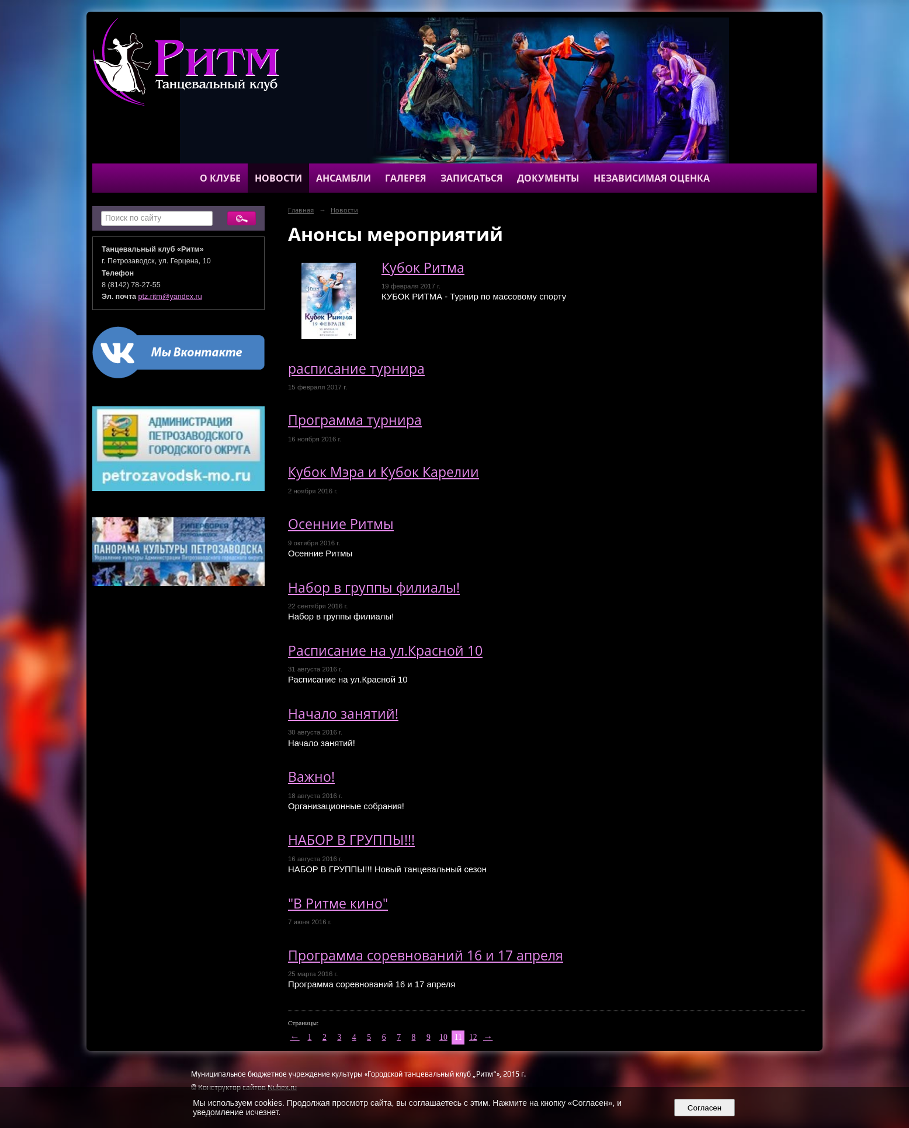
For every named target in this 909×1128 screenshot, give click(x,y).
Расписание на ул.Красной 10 (385, 651)
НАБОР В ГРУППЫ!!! (351, 840)
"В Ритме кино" (338, 903)
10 (443, 1037)
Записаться (471, 178)
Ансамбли (343, 178)
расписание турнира (356, 369)
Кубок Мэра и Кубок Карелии (383, 472)
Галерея (405, 178)
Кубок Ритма (422, 268)
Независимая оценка (652, 178)
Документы (548, 178)
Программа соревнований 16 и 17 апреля (425, 955)
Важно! (311, 777)
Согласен (704, 1107)
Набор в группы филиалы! (374, 588)
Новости (278, 178)
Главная (301, 210)
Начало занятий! (343, 714)
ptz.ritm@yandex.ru (170, 297)
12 (473, 1037)
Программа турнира (355, 420)
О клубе (220, 178)
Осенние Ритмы (341, 524)
